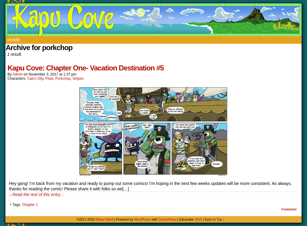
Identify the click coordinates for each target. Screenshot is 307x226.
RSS (198, 219)
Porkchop (62, 78)
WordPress (142, 219)
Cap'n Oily (35, 78)
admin (18, 74)
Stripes (78, 78)
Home (13, 39)
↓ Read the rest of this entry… (36, 194)
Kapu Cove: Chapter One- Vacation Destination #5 (85, 68)
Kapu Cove (154, 19)
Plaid (49, 78)
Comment (288, 209)
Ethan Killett (105, 219)
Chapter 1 (30, 205)
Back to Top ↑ (215, 219)
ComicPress (167, 219)
